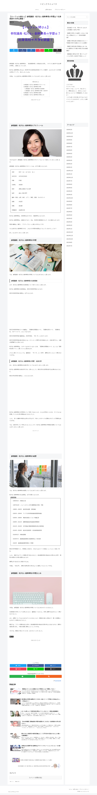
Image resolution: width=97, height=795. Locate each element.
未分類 (11, 637)
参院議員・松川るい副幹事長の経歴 (32, 93)
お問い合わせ (75, 790)
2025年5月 (69, 153)
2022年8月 (69, 204)
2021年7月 (69, 246)
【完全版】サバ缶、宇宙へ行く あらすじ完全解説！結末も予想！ (77, 28)
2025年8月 (69, 143)
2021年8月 (69, 242)
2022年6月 (69, 211)
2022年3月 (69, 222)
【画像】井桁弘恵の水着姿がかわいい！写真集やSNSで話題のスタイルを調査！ (77, 42)
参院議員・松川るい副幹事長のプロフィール (34, 84)
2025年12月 (70, 133)
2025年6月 (69, 150)
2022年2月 (69, 225)
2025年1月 (69, 167)
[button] (87, 17)
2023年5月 (69, 187)
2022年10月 (70, 198)
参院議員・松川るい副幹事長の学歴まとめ (34, 95)
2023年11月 (70, 177)
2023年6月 (69, 184)
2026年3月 (69, 129)
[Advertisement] (35, 57)
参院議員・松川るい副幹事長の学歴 (32, 86)
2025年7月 (69, 146)
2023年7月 (69, 181)
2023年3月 (69, 194)
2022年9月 (69, 201)
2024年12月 (70, 170)
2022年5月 (69, 215)
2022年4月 (69, 218)
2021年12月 (70, 232)
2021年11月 (70, 235)
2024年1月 (69, 174)
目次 (34, 81)
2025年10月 (70, 136)
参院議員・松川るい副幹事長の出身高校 (35, 89)
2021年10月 (70, 239)
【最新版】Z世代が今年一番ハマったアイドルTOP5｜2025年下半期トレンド (77, 55)
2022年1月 (69, 228)
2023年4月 (69, 191)
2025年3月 (69, 160)
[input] (77, 17)
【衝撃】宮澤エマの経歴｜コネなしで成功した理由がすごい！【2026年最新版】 (77, 35)
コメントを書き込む (35, 779)
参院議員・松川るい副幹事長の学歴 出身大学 (37, 91)
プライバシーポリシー (83, 790)
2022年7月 (69, 208)
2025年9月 (69, 140)
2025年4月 (69, 157)
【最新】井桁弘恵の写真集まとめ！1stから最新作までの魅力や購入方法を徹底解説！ (77, 48)
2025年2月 (69, 163)
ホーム (69, 790)
